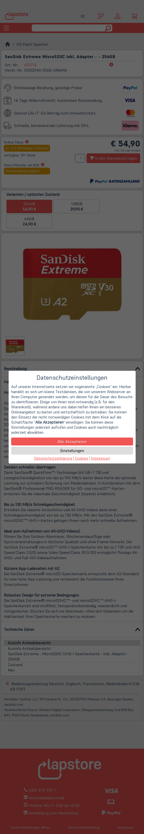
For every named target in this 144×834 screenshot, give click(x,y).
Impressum (100, 458)
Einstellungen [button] (72, 450)
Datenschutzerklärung (53, 458)
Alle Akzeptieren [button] (72, 441)
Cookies (81, 458)
